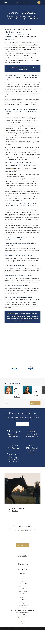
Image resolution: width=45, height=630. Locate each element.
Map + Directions (22, 570)
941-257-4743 (22, 534)
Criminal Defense (22, 547)
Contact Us (22, 557)
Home (22, 539)
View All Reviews (22, 509)
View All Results (22, 387)
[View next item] (10, 337)
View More (35, 367)
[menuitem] (6, 600)
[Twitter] (22, 587)
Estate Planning (22, 550)
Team (22, 542)
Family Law (22, 544)
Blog (22, 552)
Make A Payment (22, 555)
